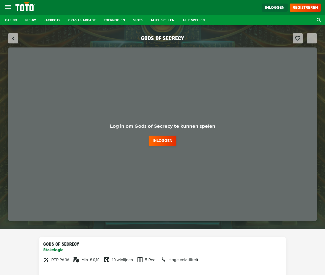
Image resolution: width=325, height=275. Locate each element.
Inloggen (275, 8)
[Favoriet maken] (298, 38)
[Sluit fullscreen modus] (13, 38)
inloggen (162, 141)
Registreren (305, 8)
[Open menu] (8, 7)
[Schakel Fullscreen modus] (312, 38)
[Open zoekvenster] (319, 20)
